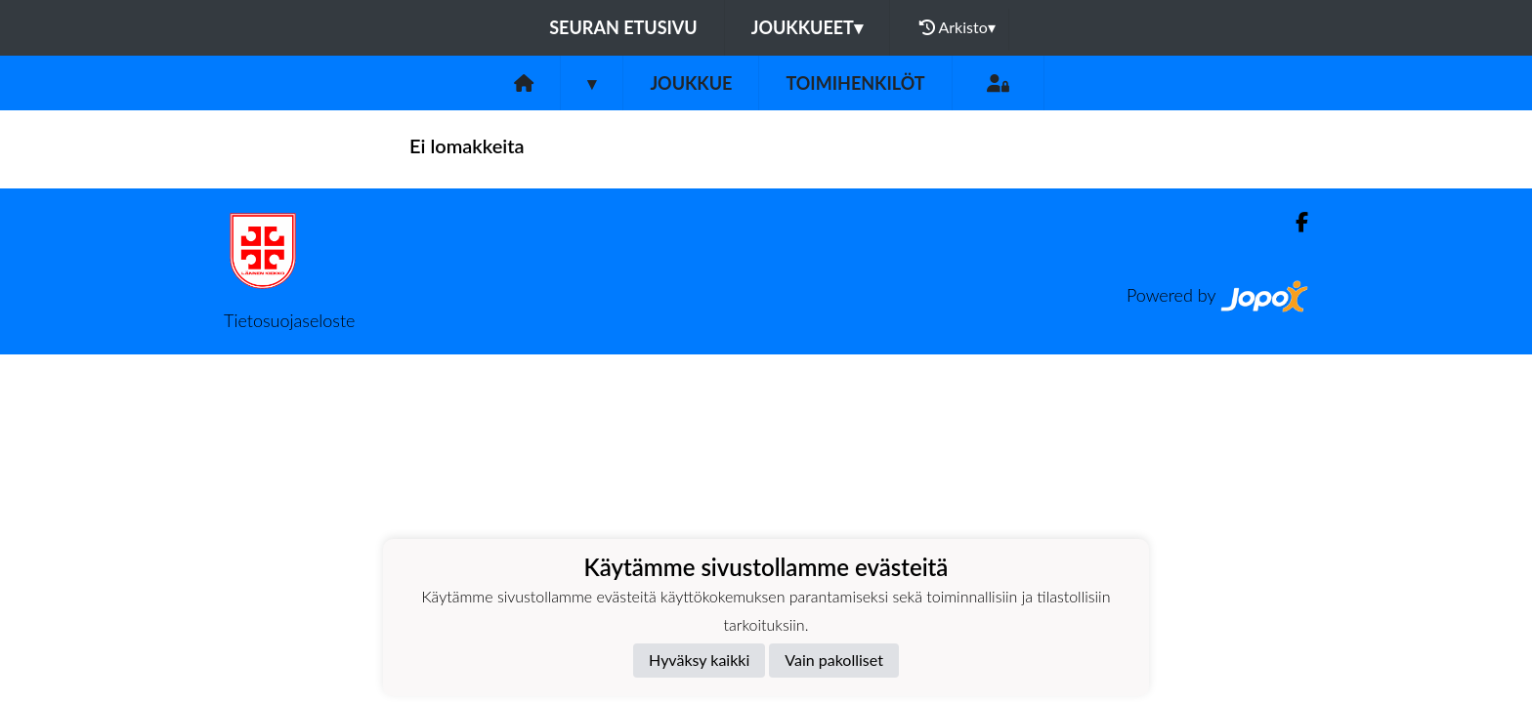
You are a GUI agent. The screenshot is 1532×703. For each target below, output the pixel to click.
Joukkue (691, 83)
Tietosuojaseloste (289, 320)
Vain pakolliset (834, 659)
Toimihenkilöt (855, 83)
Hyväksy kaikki (699, 659)
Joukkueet (807, 27)
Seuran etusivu (623, 27)
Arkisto (957, 27)
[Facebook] (1294, 222)
